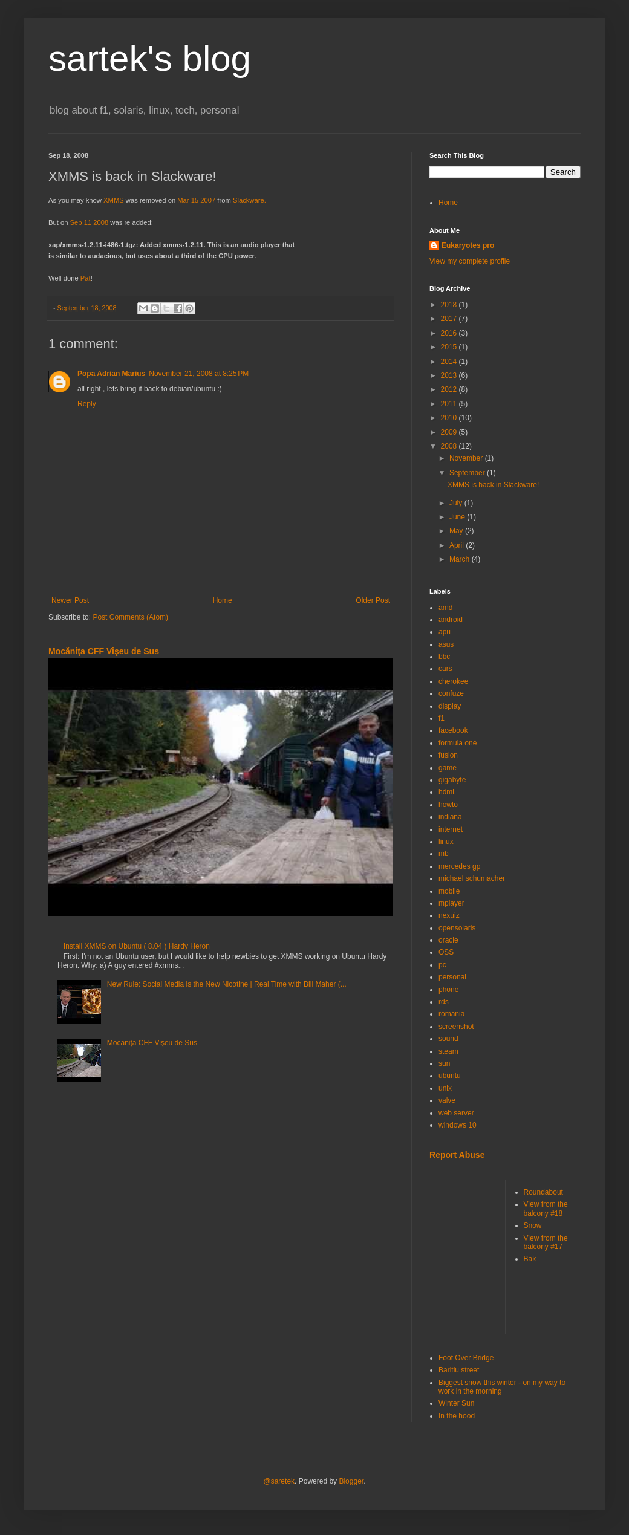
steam (448, 1051)
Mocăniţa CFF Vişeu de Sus (103, 651)
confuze (451, 693)
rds (443, 1002)
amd (445, 607)
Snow (533, 1225)
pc (442, 965)
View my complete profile (469, 261)
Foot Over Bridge (466, 1358)
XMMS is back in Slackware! (493, 485)
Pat (85, 278)
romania (451, 1014)
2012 (450, 389)
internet (450, 829)
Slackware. (249, 200)
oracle (448, 940)
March (460, 559)
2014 (450, 361)
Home (222, 600)
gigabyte (452, 780)
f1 (441, 718)
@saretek (279, 1481)
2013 (450, 375)
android (450, 619)
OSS (446, 952)
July (456, 503)
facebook (453, 730)
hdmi (446, 792)
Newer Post (70, 600)
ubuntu (449, 1075)
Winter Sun (456, 1403)
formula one (457, 743)
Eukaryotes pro (468, 245)
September (468, 473)
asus (446, 644)
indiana (450, 817)
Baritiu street (458, 1370)
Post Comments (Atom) (130, 617)
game (447, 768)
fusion (448, 755)
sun (444, 1063)
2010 (450, 418)
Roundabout (543, 1192)
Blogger (351, 1481)
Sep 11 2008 (89, 222)
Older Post (373, 600)
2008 (450, 446)
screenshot (456, 1026)
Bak (530, 1258)
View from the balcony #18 (546, 1208)
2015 (450, 347)
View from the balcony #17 (546, 1242)
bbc (444, 656)
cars (445, 668)
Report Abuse (456, 1155)
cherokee (453, 681)
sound (448, 1038)
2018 (450, 304)
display (449, 706)
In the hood (456, 1416)
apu (444, 632)
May (457, 531)
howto (448, 804)
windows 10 (457, 1125)
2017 (450, 318)
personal (452, 977)
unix (445, 1088)
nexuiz (449, 915)
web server (456, 1113)
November (467, 458)
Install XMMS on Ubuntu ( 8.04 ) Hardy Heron (137, 946)
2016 (450, 333)
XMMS (113, 200)
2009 (450, 432)
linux (446, 841)
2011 (450, 404)
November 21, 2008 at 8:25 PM (199, 373)
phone (448, 989)
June (458, 517)
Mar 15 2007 (196, 200)
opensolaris (456, 928)
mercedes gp (459, 866)
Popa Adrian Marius (111, 373)
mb (443, 853)
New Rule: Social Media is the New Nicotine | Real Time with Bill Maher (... (227, 984)
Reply (86, 404)
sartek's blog (149, 58)
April (457, 545)
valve (446, 1100)
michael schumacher (471, 878)
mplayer (451, 903)
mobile (449, 891)
